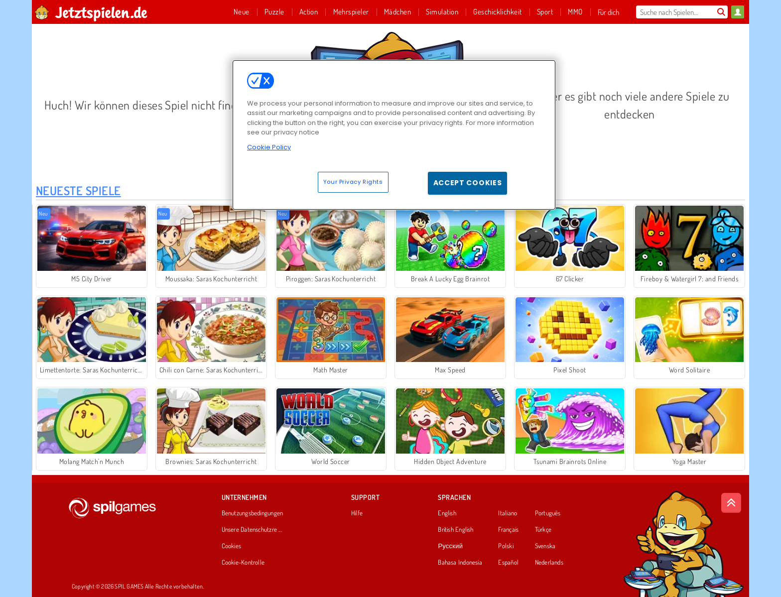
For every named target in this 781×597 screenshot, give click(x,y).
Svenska (545, 546)
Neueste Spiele (78, 190)
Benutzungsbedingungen (252, 513)
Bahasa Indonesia (460, 562)
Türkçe (543, 529)
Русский (450, 546)
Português (548, 513)
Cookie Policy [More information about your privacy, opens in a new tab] (269, 147)
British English (455, 529)
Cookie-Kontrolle (243, 562)
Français (508, 529)
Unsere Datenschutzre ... (252, 529)
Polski (505, 546)
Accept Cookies (467, 183)
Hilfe (357, 513)
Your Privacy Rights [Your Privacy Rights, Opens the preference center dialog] (353, 182)
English (447, 513)
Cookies (232, 546)
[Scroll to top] (731, 503)
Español (508, 562)
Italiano (507, 513)
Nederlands (549, 562)
